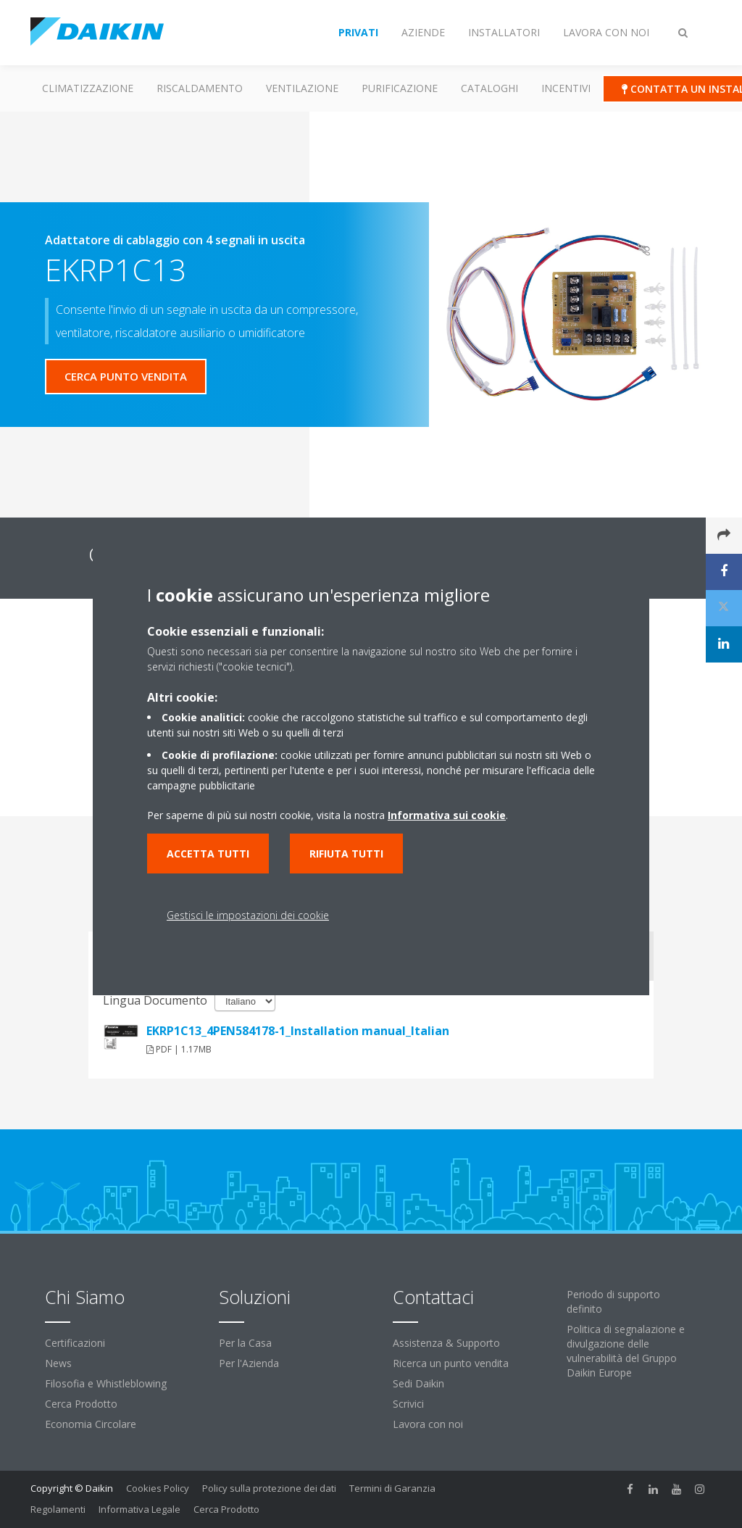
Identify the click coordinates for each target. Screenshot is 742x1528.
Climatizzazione (87, 88)
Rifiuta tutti (346, 853)
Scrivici (408, 1404)
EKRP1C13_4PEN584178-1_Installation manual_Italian (297, 1031)
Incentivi (566, 88)
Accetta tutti (208, 853)
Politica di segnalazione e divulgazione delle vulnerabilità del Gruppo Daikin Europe (626, 1350)
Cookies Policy (157, 1488)
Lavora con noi (428, 1424)
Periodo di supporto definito (613, 1301)
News (58, 1363)
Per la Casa (245, 1343)
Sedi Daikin (418, 1383)
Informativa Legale (139, 1509)
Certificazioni (75, 1343)
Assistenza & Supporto (446, 1343)
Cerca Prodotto (81, 1404)
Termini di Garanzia (392, 1488)
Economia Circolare (90, 1424)
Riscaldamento (200, 88)
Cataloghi (489, 88)
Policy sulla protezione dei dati (269, 1488)
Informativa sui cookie (447, 815)
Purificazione (400, 88)
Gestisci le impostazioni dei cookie (248, 915)
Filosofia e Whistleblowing (106, 1383)
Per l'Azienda (249, 1363)
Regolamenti (58, 1509)
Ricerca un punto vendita (451, 1363)
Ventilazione (302, 88)
